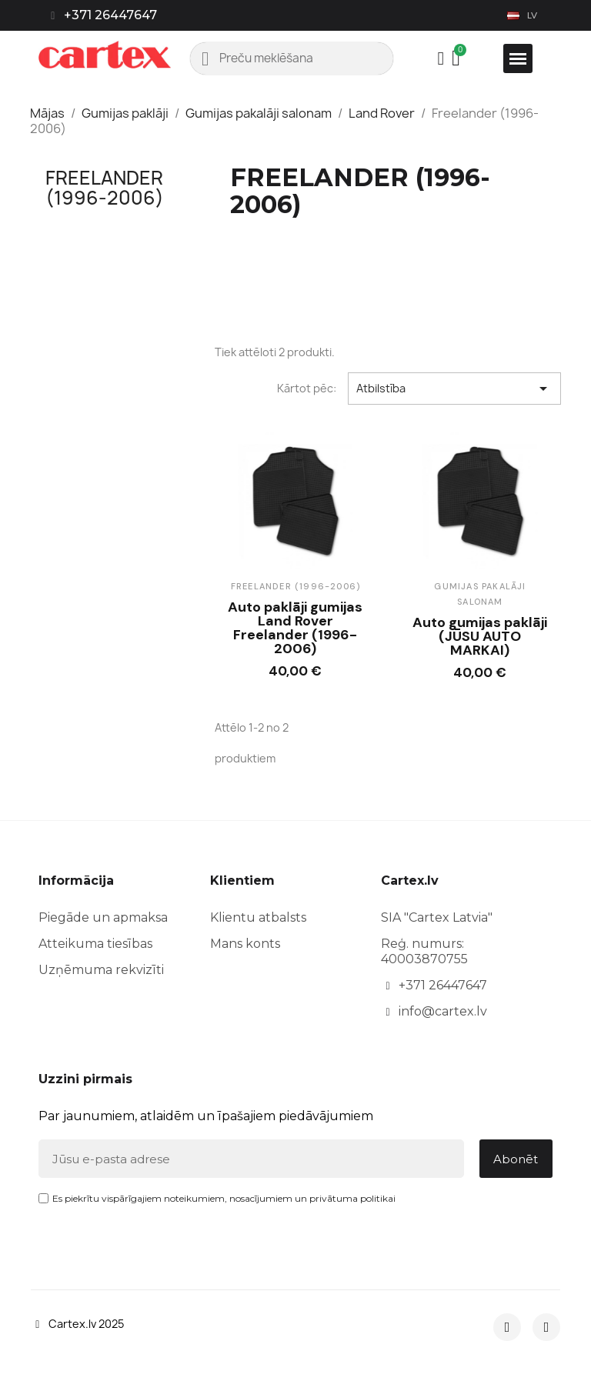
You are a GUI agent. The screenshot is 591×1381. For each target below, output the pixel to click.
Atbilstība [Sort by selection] (454, 388)
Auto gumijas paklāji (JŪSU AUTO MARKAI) (479, 636)
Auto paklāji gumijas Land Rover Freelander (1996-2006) (295, 628)
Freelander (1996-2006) (104, 188)
